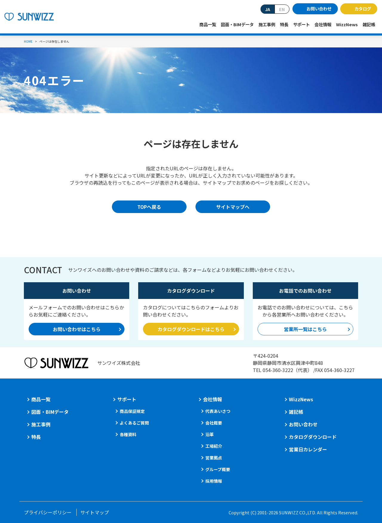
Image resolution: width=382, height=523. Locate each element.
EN (282, 9)
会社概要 (213, 423)
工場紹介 (213, 446)
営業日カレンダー (308, 449)
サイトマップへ (232, 206)
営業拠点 (213, 458)
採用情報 (213, 481)
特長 (284, 24)
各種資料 (128, 434)
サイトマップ (94, 512)
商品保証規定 (132, 411)
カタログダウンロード (313, 436)
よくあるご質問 (134, 423)
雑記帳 (369, 24)
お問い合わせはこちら (77, 329)
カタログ (362, 8)
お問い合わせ (319, 8)
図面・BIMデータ (237, 24)
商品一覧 (207, 24)
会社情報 (323, 24)
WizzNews (347, 24)
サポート (301, 24)
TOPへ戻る (149, 206)
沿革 (209, 434)
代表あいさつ (217, 411)
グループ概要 (217, 469)
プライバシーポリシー (48, 512)
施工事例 (266, 24)
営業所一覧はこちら (305, 329)
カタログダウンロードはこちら (191, 329)
